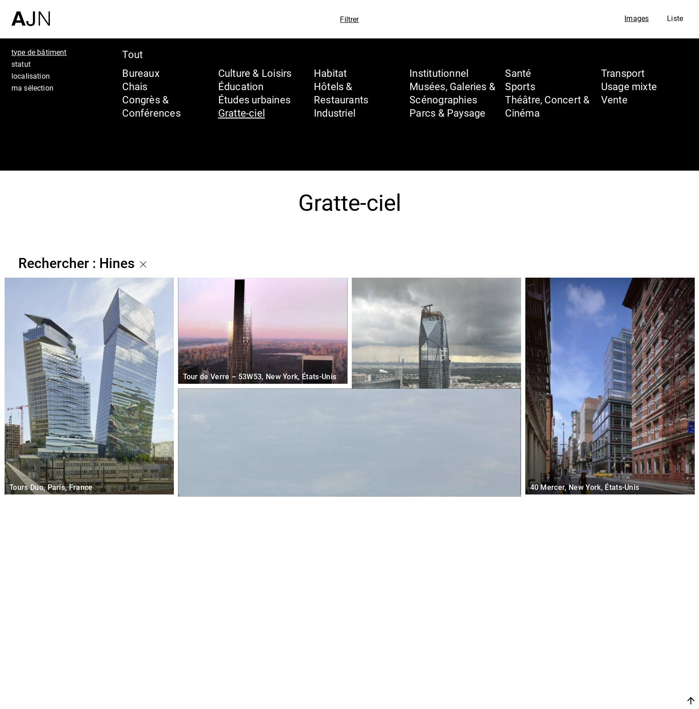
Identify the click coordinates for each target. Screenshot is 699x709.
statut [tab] (21, 64)
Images (636, 18)
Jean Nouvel (621, 625)
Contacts (610, 678)
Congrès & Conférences (151, 106)
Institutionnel (438, 73)
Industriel (334, 112)
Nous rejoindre (604, 700)
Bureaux (141, 73)
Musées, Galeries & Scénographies (452, 93)
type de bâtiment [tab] (39, 52)
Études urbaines (254, 99)
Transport (623, 73)
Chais (134, 86)
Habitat (330, 73)
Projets (604, 660)
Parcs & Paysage (447, 112)
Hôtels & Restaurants (341, 93)
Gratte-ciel (241, 112)
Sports (520, 86)
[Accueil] (30, 13)
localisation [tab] (30, 76)
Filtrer (349, 19)
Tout (132, 54)
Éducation (241, 86)
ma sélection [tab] (32, 88)
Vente (614, 99)
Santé (518, 73)
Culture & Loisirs (255, 73)
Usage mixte (629, 86)
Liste (675, 18)
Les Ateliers (619, 643)
